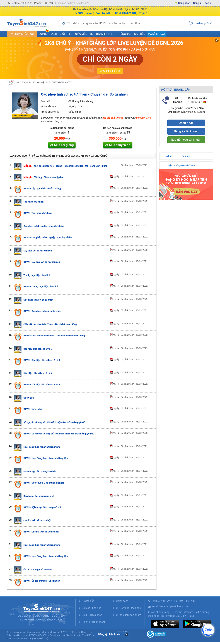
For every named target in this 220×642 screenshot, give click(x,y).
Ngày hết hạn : (49, 106)
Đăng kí (197, 3)
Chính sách (122, 601)
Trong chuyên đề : (50, 111)
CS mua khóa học (91, 608)
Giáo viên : (46, 101)
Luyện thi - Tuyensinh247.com (181, 165)
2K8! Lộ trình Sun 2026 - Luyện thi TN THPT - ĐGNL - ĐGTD (44, 82)
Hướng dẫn (88, 601)
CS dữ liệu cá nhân (92, 615)
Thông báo (124, 33)
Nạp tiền (139, 33)
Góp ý (207, 3)
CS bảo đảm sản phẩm (128, 615)
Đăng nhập (184, 3)
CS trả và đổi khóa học (128, 608)
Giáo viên (81, 33)
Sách (53, 33)
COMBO (44, 33)
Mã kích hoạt (156, 33)
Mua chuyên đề (119, 145)
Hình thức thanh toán (94, 621)
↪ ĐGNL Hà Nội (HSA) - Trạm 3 (92, 13)
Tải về (114, 177)
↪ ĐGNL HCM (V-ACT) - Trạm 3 (129, 13)
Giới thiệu (66, 33)
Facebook (168, 156)
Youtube (186, 156)
